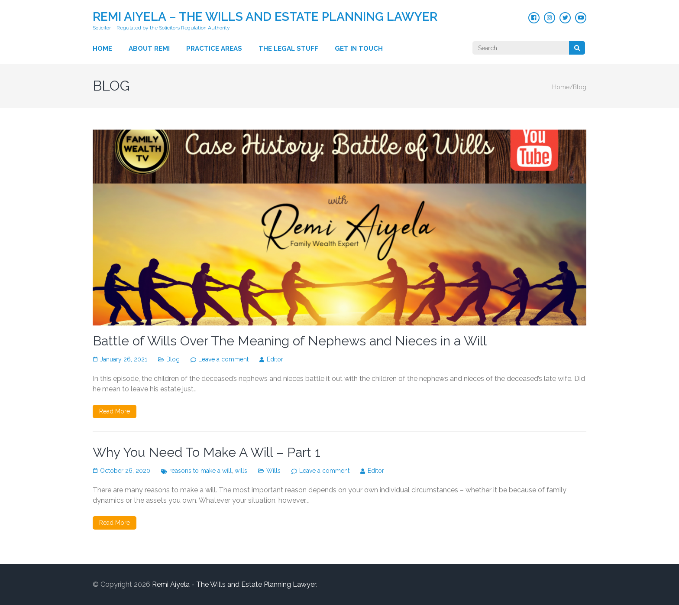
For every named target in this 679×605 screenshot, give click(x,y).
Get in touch (359, 48)
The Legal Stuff (288, 48)
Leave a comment (223, 359)
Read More (114, 411)
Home (102, 48)
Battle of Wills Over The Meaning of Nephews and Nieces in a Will (290, 340)
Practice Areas (214, 48)
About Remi (149, 48)
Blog (173, 359)
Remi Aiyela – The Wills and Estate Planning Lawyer (265, 17)
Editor (275, 359)
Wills (273, 470)
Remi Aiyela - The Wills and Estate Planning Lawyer (234, 584)
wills (241, 470)
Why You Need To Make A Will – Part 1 (206, 452)
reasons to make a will (200, 470)
